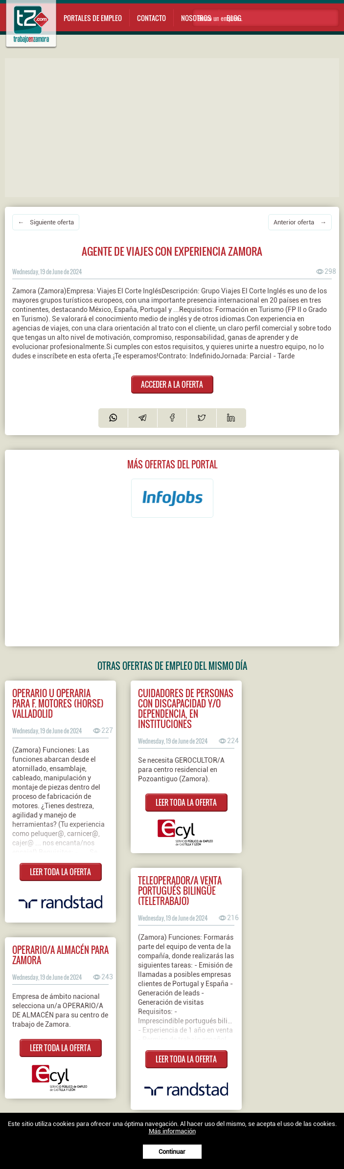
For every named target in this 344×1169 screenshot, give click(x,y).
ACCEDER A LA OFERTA (172, 384)
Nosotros (196, 18)
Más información (172, 1131)
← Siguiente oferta (46, 222)
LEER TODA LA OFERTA (60, 871)
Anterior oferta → (300, 222)
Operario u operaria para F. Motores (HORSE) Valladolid (58, 703)
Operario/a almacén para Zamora (60, 955)
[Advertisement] (174, 126)
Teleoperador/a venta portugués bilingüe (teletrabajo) (180, 890)
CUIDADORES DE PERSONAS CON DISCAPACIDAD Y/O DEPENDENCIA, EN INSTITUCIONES (185, 708)
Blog (234, 18)
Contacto (151, 18)
